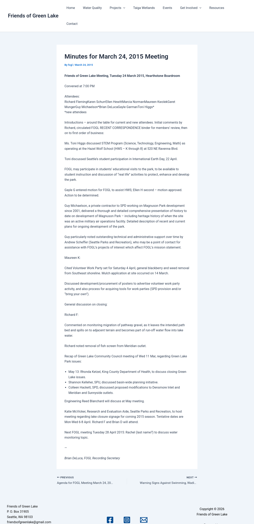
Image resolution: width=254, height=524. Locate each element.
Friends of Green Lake (33, 8)
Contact (237, 8)
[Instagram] (127, 504)
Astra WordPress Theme (212, 514)
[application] (131, 8)
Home (81, 8)
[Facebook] (110, 504)
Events (172, 8)
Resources (218, 8)
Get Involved (193, 8)
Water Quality (101, 8)
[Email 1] (143, 504)
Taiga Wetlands (150, 8)
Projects (125, 8)
